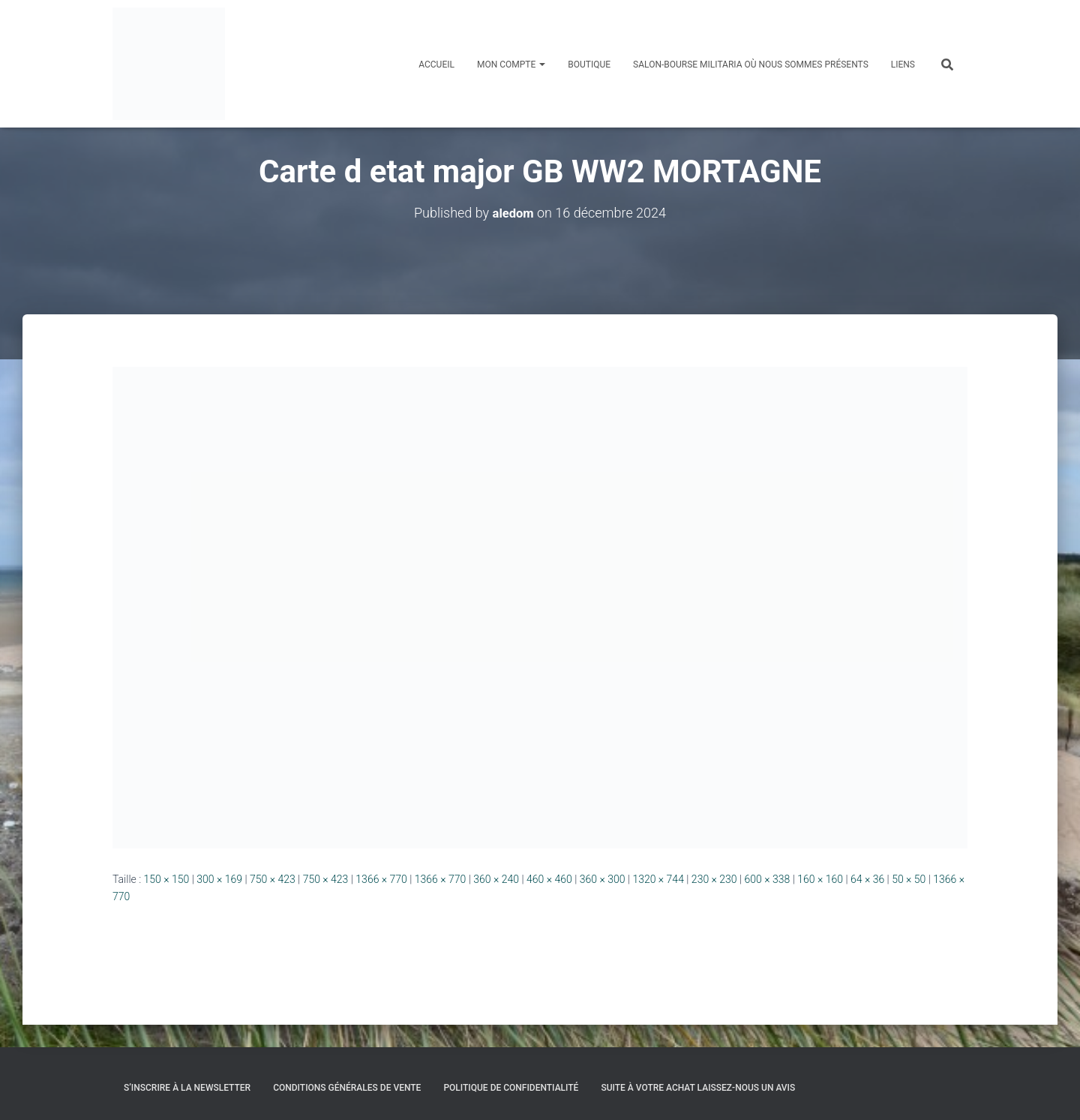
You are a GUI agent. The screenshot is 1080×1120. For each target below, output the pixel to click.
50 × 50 (909, 879)
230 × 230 (714, 879)
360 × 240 (496, 879)
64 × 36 (867, 879)
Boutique (589, 64)
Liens (903, 64)
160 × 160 (820, 879)
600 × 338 (767, 879)
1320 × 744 (658, 879)
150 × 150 (167, 879)
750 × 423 (273, 879)
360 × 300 (603, 879)
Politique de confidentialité (510, 1087)
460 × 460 (549, 879)
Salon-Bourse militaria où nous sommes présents (750, 64)
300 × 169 (219, 879)
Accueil (436, 64)
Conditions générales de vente (347, 1087)
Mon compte (511, 64)
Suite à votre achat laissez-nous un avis (698, 1087)
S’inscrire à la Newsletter (187, 1087)
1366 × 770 (381, 879)
